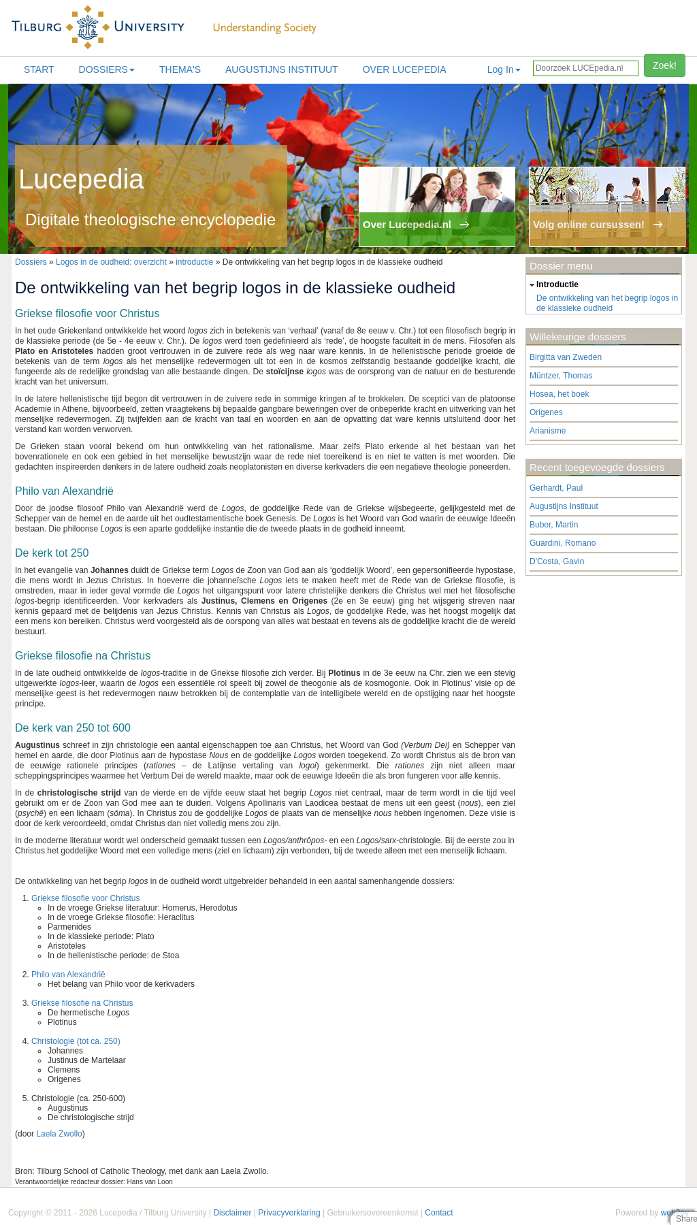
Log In (504, 69)
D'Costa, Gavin (557, 561)
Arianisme (548, 431)
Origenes (546, 412)
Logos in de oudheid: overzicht (111, 262)
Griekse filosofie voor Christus (85, 898)
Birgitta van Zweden (566, 357)
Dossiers (107, 69)
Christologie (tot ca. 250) (75, 1041)
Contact (439, 1213)
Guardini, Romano (563, 543)
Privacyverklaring (289, 1213)
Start (39, 69)
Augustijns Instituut (281, 69)
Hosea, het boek (559, 394)
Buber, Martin (554, 524)
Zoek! (665, 65)
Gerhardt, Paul (556, 488)
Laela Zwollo (59, 1134)
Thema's (180, 69)
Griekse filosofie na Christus (82, 1003)
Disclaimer (232, 1213)
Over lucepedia (405, 69)
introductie (194, 262)
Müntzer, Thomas (561, 375)
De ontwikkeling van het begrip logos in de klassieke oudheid (607, 303)
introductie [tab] (552, 285)
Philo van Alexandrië (68, 974)
